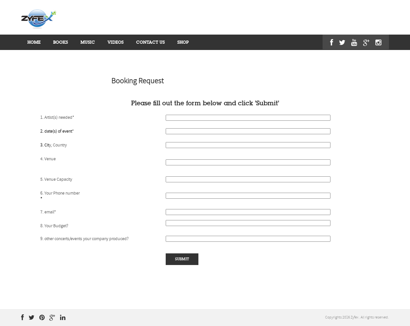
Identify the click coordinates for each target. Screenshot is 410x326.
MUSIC (87, 42)
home (34, 42)
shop (183, 42)
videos (116, 42)
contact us (150, 42)
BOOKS (60, 42)
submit (182, 259)
